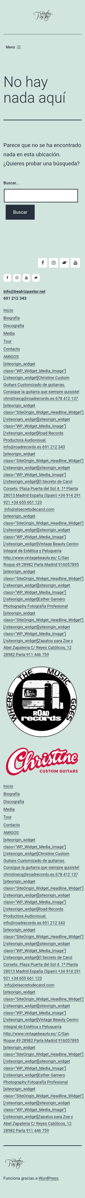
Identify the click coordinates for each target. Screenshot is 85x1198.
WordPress (48, 1178)
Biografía (11, 318)
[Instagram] (53, 263)
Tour (7, 341)
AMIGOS (42, 506)
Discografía (13, 325)
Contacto (11, 349)
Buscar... (11, 183)
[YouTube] (75, 263)
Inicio (8, 310)
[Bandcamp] (64, 263)
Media (9, 333)
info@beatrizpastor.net (24, 291)
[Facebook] (42, 263)
